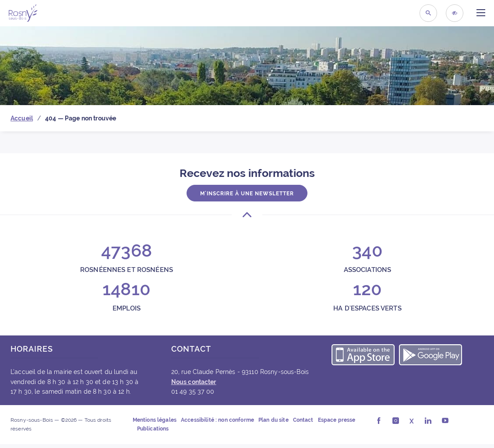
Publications (153, 429)
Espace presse (337, 420)
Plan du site (273, 420)
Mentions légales (154, 420)
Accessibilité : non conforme (217, 420)
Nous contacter (193, 381)
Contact (303, 420)
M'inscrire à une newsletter (247, 193)
